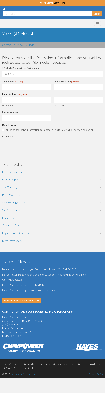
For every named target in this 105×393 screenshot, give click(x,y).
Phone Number (10, 112)
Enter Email (7, 105)
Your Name (12, 81)
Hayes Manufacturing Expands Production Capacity (31, 290)
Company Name (67, 81)
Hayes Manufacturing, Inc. (23, 374)
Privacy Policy (96, 374)
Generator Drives (12, 225)
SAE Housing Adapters (15, 202)
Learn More (59, 3)
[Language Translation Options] (4, 9)
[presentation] (24, 145)
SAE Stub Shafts (11, 210)
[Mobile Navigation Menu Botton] (97, 23)
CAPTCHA (7, 136)
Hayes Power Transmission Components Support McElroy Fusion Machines (44, 274)
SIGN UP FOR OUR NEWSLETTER (21, 300)
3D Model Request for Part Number (21, 68)
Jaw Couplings (10, 187)
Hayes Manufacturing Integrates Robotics (25, 284)
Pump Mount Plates (13, 194)
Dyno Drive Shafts (12, 240)
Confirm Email (60, 105)
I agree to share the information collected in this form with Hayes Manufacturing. (49, 129)
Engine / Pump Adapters (15, 233)
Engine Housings (11, 217)
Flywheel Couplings (13, 171)
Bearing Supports (12, 179)
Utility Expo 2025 (12, 279)
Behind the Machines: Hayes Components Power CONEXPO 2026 (39, 269)
